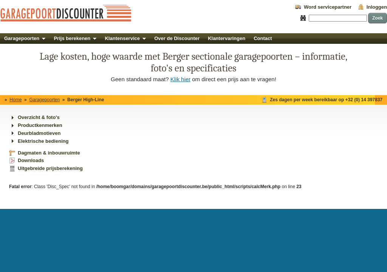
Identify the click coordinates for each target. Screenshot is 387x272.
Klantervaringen (226, 38)
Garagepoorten (24, 38)
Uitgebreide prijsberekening (50, 168)
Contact (263, 38)
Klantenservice (125, 38)
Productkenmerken (40, 125)
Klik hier (180, 79)
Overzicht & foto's (39, 117)
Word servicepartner (327, 7)
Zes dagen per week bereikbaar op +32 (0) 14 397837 (326, 99)
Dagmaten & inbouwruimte (49, 153)
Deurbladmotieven (39, 133)
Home (15, 99)
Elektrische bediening (43, 141)
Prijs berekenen (75, 38)
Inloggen (377, 7)
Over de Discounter (177, 38)
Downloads (31, 160)
